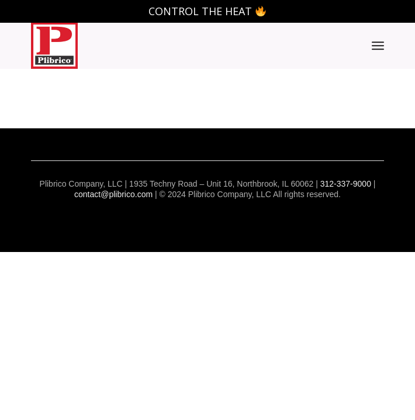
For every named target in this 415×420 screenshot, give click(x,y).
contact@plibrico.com (113, 194)
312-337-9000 (345, 183)
